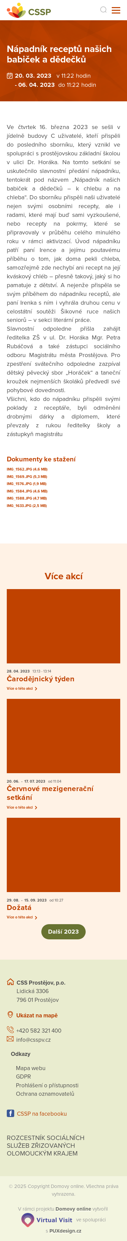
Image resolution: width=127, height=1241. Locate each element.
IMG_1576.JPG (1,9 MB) (26, 484)
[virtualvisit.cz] (46, 1219)
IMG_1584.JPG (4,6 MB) (27, 491)
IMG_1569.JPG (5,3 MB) (27, 477)
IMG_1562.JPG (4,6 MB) (27, 469)
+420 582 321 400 (38, 1030)
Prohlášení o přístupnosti (47, 1085)
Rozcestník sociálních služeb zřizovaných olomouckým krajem (46, 1145)
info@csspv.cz (33, 1039)
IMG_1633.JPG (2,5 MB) (27, 506)
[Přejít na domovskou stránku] (29, 10)
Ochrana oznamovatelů (45, 1093)
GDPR (23, 1076)
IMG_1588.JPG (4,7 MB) (27, 498)
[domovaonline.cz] (73, 1209)
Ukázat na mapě (37, 1015)
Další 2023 (63, 931)
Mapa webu (30, 1068)
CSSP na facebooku (42, 1113)
